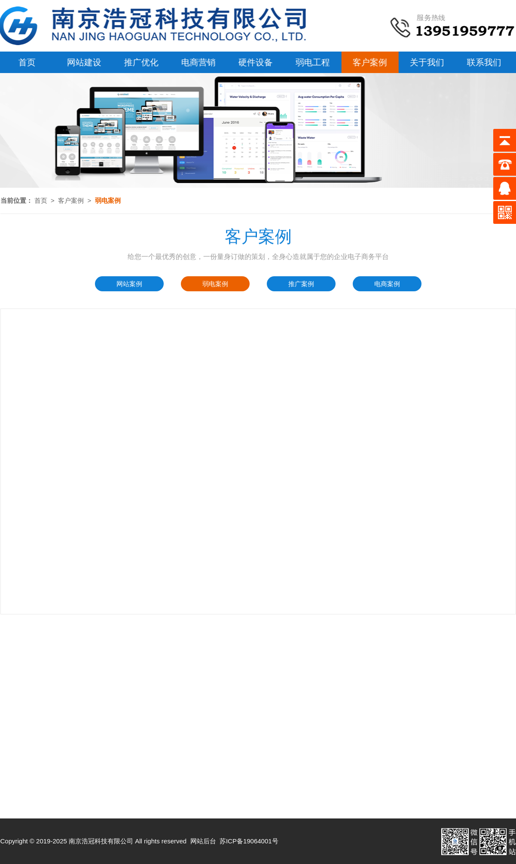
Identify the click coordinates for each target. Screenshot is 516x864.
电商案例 (387, 283)
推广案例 (301, 283)
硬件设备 (254, 62)
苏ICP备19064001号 (249, 841)
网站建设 (83, 62)
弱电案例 (215, 283)
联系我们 (483, 62)
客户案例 (368, 62)
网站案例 (129, 283)
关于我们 (426, 62)
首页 (40, 200)
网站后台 (203, 841)
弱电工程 (311, 62)
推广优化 (140, 62)
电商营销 (197, 62)
